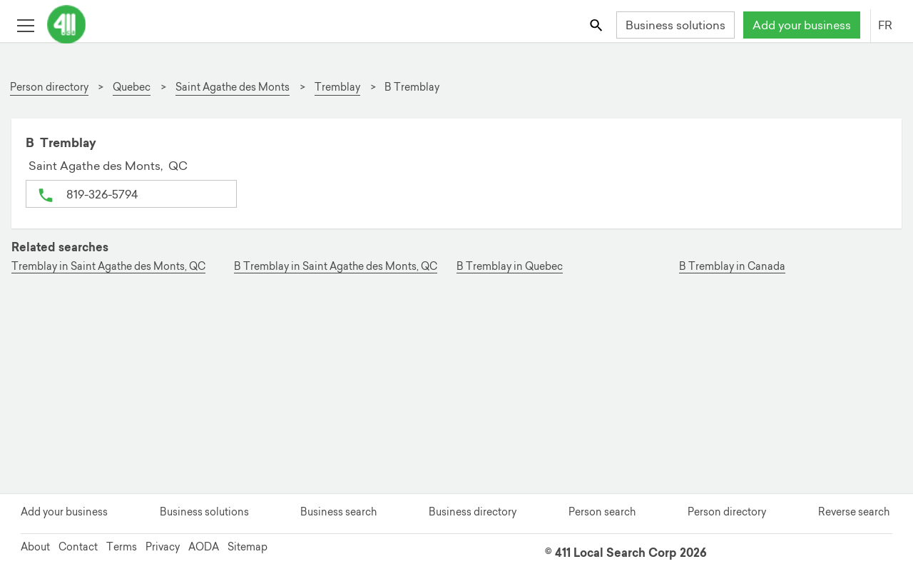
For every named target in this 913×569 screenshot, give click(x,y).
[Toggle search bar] (597, 24)
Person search (602, 511)
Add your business (802, 25)
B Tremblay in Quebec (509, 267)
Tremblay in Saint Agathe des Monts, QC (108, 267)
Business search (338, 511)
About (35, 546)
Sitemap (247, 546)
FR (885, 25)
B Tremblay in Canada (732, 267)
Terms (121, 546)
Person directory (727, 511)
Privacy (163, 546)
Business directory (472, 511)
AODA (203, 546)
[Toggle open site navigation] (25, 24)
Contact (78, 546)
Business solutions (675, 25)
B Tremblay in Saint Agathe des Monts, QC (335, 267)
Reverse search (853, 511)
